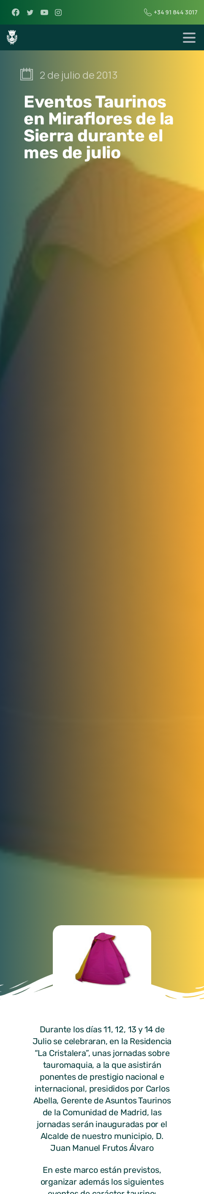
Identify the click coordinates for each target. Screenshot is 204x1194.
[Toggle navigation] (189, 37)
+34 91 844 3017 (171, 12)
